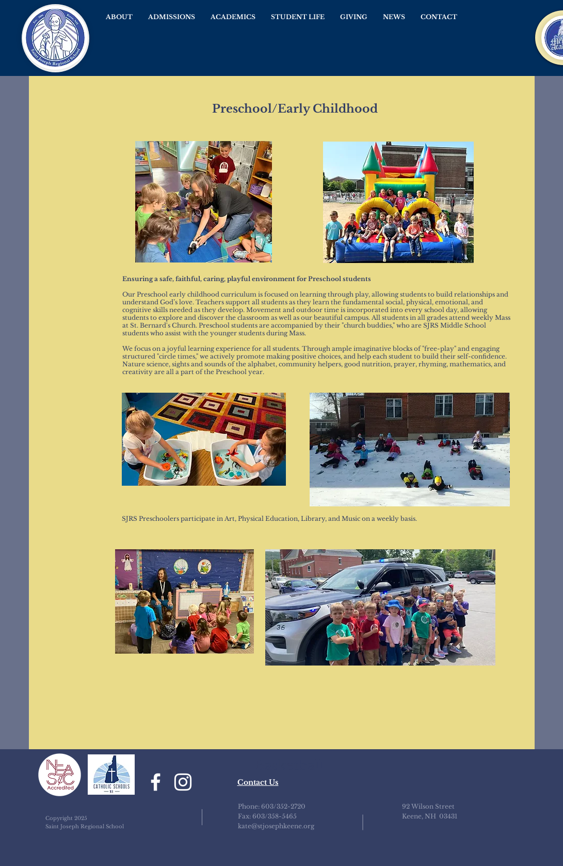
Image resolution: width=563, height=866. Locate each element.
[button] (119, 17)
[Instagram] (183, 782)
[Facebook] (155, 782)
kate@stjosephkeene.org (276, 826)
